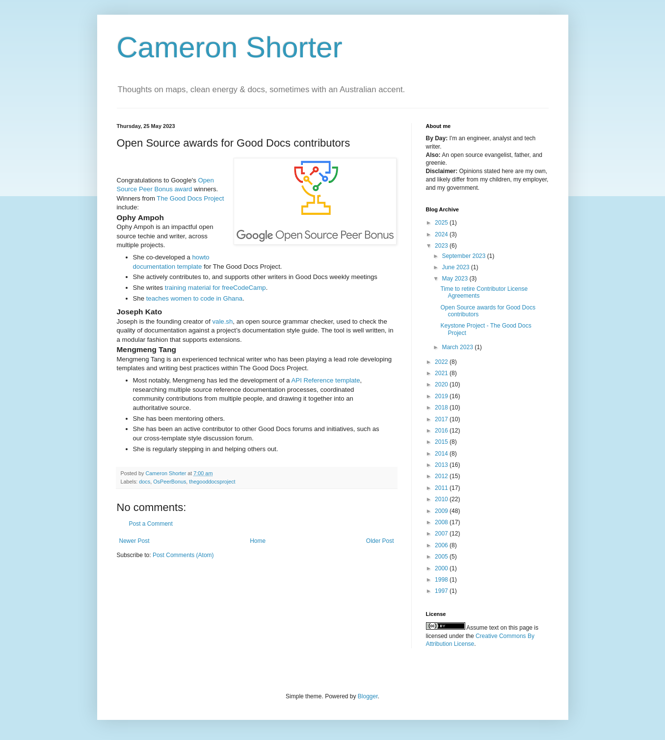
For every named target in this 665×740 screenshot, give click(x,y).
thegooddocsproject (212, 482)
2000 (442, 568)
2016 (442, 430)
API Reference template (326, 380)
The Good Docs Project (190, 198)
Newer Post (134, 540)
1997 (442, 590)
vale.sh (223, 321)
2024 (442, 234)
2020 (442, 384)
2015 (442, 441)
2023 (442, 245)
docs (144, 482)
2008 (442, 522)
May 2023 (455, 278)
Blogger (368, 696)
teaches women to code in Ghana (194, 298)
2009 (442, 511)
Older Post (380, 540)
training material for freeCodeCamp (215, 287)
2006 (442, 545)
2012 (442, 476)
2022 (442, 361)
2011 (442, 488)
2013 (442, 464)
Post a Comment (151, 523)
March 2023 (458, 347)
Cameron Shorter (230, 47)
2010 (442, 499)
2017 (442, 419)
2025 (442, 222)
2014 (442, 453)
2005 (442, 556)
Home (258, 540)
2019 (442, 396)
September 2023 (464, 256)
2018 (442, 407)
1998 (442, 579)
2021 (442, 373)
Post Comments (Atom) (183, 555)
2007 (442, 533)
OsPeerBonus (169, 482)
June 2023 (456, 267)
